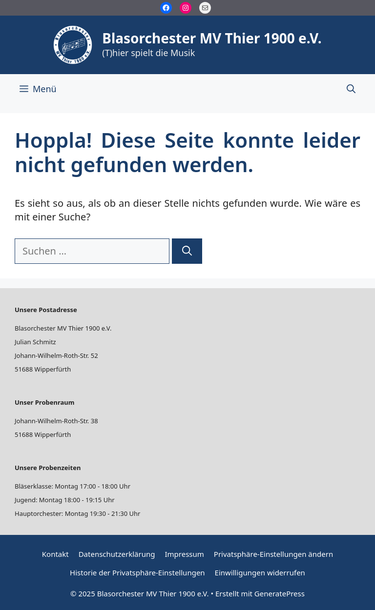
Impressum (184, 554)
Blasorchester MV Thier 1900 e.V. (211, 38)
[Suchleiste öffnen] (351, 88)
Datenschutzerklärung (117, 554)
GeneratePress (279, 593)
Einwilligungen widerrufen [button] (260, 572)
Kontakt (55, 554)
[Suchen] (187, 251)
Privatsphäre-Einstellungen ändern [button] (273, 554)
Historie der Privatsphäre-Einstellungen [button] (137, 572)
